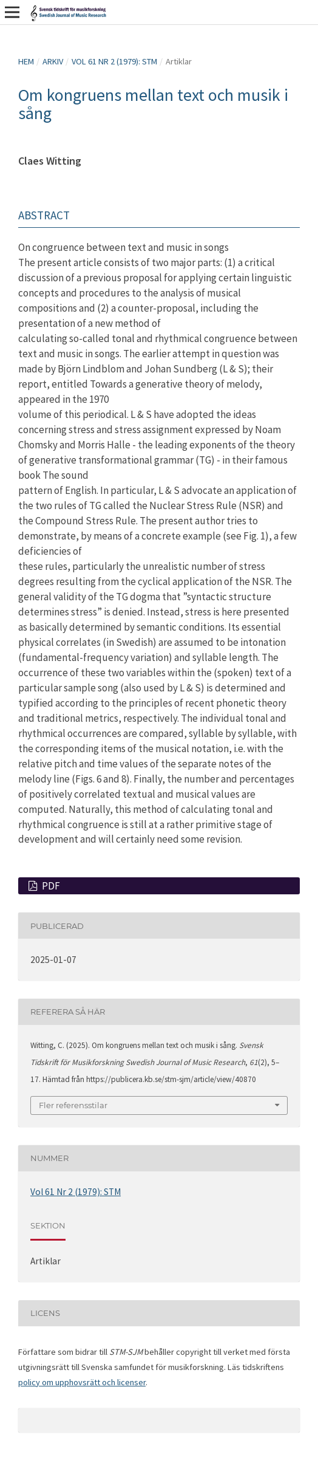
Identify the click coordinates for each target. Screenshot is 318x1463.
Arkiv (52, 61)
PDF (50, 886)
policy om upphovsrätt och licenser (82, 1382)
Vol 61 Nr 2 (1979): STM (114, 61)
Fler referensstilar (73, 1105)
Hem (26, 61)
